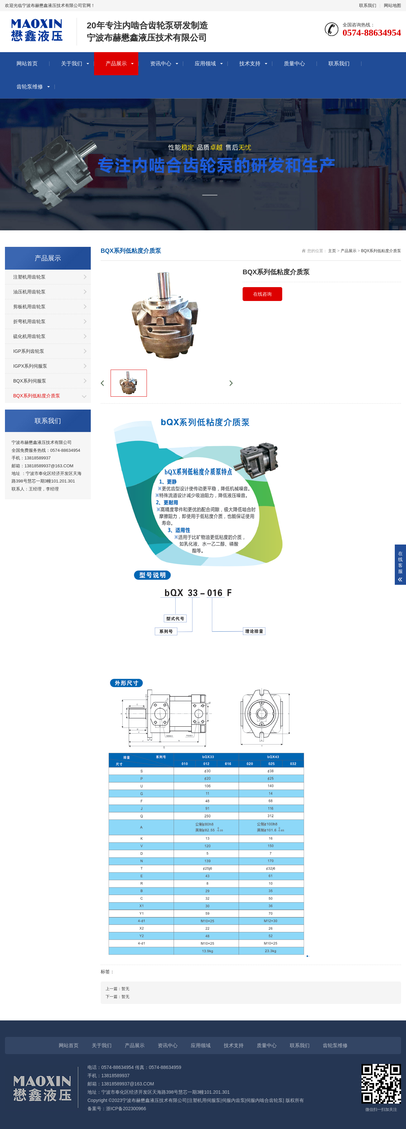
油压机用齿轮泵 (29, 291)
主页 (332, 251)
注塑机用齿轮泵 (29, 277)
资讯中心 (160, 63)
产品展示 (116, 63)
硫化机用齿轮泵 (29, 336)
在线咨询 (262, 294)
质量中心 (294, 63)
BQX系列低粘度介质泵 (36, 395)
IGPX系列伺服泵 (30, 366)
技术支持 (249, 63)
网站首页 (27, 63)
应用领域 (205, 63)
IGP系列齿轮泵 (28, 351)
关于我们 (71, 63)
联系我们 (367, 5)
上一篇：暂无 (117, 988)
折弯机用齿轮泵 (29, 321)
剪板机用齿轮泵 (29, 306)
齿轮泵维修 (30, 86)
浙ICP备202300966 (126, 1108)
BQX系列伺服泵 (29, 380)
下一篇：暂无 (117, 996)
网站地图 (392, 5)
